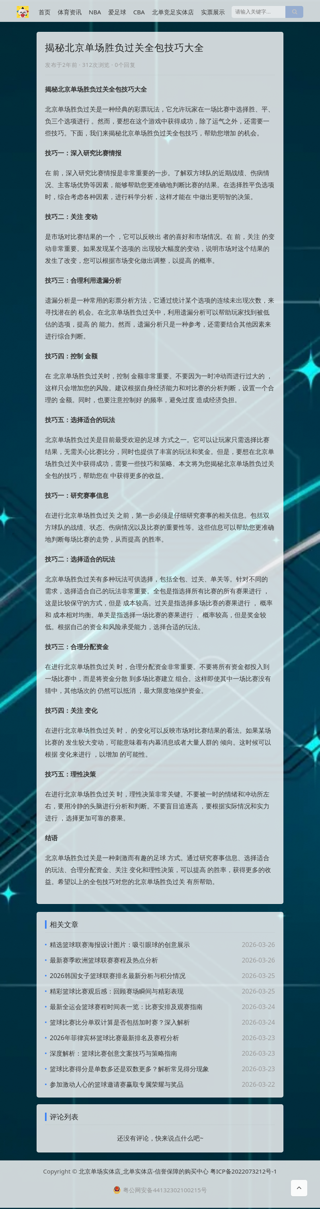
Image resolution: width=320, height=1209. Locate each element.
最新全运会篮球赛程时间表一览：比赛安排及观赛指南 (126, 1006)
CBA (139, 12)
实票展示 (213, 12)
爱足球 (117, 12)
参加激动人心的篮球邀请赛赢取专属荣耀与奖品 (116, 1084)
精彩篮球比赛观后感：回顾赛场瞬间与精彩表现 (116, 991)
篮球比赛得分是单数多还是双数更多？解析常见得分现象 (129, 1068)
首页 (45, 12)
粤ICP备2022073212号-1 (243, 1172)
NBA (95, 12)
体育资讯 (70, 12)
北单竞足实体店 (173, 12)
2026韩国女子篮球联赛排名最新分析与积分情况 (117, 975)
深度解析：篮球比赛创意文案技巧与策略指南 (113, 1053)
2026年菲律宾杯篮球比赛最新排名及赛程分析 (114, 1037)
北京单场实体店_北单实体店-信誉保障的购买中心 (144, 1172)
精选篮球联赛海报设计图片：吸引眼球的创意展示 (120, 944)
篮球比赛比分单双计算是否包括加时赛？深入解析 (120, 1022)
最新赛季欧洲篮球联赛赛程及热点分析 (104, 960)
